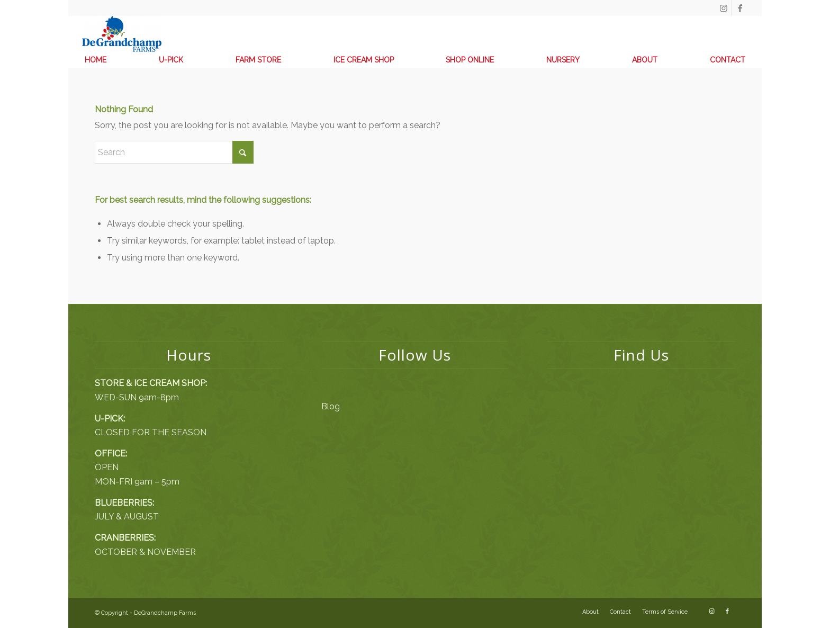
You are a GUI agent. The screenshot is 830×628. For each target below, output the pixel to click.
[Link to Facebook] (740, 8)
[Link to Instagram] (724, 8)
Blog (330, 406)
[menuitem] (95, 60)
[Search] (174, 152)
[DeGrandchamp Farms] (121, 34)
